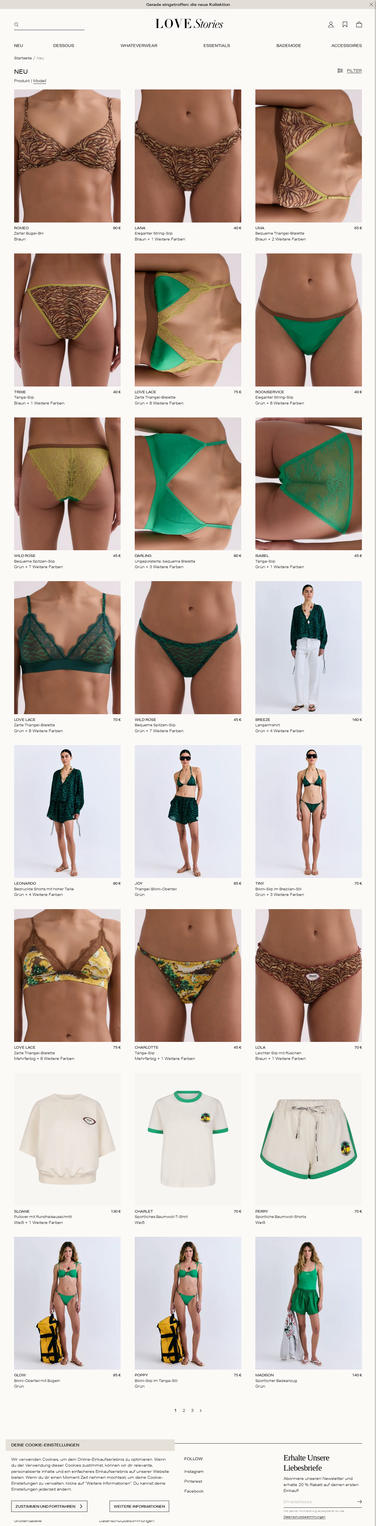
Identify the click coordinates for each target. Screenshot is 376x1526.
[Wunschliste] (345, 24)
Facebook (194, 1491)
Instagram (194, 1471)
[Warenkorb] (359, 24)
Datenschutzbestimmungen (305, 1517)
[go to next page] (200, 1410)
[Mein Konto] (331, 24)
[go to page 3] (192, 1410)
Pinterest (193, 1481)
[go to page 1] (175, 1410)
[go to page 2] (184, 1410)
